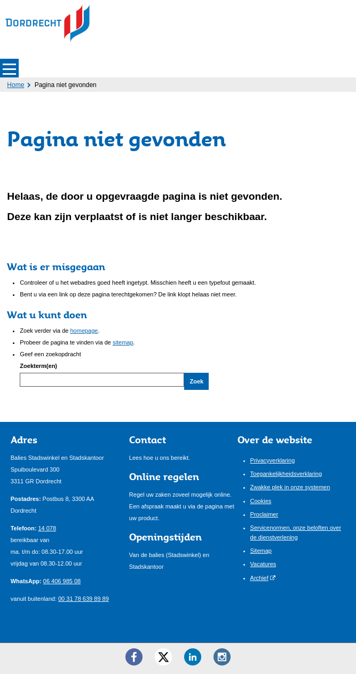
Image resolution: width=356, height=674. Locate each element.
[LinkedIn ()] (192, 656)
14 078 (47, 528)
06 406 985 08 (62, 581)
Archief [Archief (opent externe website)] (259, 578)
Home (15, 85)
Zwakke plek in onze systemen (290, 487)
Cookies (261, 501)
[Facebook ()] (134, 656)
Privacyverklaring (272, 460)
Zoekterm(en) (38, 366)
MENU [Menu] (9, 68)
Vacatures (263, 564)
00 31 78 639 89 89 (83, 598)
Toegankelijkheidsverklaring (286, 474)
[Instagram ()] (222, 656)
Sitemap (261, 550)
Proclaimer (264, 514)
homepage (84, 330)
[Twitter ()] (163, 656)
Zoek (196, 381)
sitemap (123, 342)
